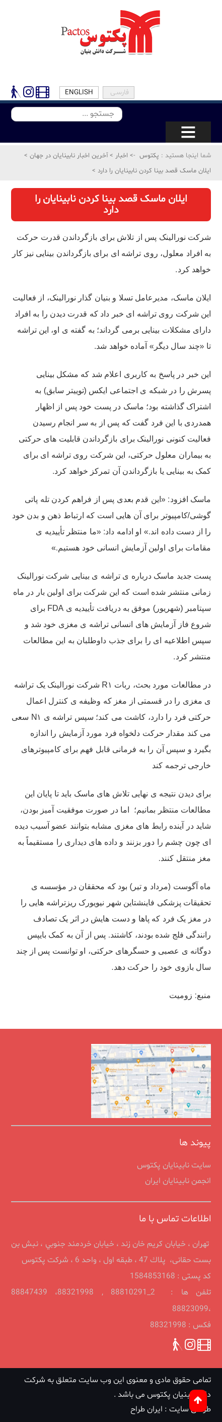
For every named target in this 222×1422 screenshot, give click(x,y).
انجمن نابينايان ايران (178, 1181)
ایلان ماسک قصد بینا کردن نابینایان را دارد (153, 170)
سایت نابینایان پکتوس (174, 1165)
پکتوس (149, 155)
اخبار (120, 155)
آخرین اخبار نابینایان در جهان (68, 155)
